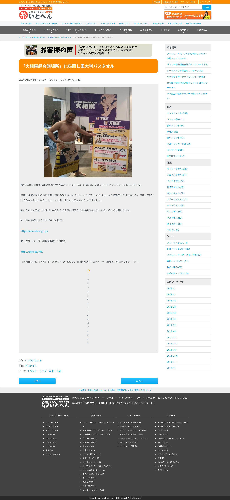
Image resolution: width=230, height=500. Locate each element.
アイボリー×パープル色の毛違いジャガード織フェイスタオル (187, 56)
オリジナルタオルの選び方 (47, 23)
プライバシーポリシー (188, 2)
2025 (171, 288)
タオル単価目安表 (175, 23)
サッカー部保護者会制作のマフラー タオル (187, 64)
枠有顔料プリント (90, 442)
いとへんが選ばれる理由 (72, 23)
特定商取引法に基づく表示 (128, 390)
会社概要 (156, 2)
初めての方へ (26, 23)
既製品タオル (88, 481)
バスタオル (31, 365)
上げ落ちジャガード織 (92, 462)
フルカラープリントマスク (94, 489)
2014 (172, 355)
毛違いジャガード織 (178, 143)
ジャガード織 (175, 149)
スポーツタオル (176, 199)
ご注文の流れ (91, 23)
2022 (171, 306)
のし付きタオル (89, 478)
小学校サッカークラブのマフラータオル (186, 76)
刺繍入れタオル (89, 486)
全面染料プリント (90, 438)
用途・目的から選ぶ (76, 30)
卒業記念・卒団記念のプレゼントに (134, 438)
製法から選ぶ (29, 30)
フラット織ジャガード (92, 454)
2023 (171, 300)
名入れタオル (175, 193)
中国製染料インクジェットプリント (97, 430)
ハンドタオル (175, 205)
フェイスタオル (176, 174)
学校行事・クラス (178, 273)
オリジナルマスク (53, 454)
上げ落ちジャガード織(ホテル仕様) (97, 466)
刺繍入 (172, 131)
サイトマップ (205, 2)
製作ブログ (183, 30)
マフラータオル (177, 168)
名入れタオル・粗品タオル (94, 474)
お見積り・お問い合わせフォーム (92, 390)
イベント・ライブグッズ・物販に (133, 430)
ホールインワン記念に (129, 442)
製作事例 (165, 30)
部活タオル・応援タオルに (131, 422)
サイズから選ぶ (51, 30)
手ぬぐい (173, 230)
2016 (171, 343)
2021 (171, 312)
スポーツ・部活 (177, 242)
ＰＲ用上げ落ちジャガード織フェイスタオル (187, 96)
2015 (171, 349)
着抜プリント (88, 446)
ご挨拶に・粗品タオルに (130, 426)
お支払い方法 (158, 23)
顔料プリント (175, 125)
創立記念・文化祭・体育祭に (132, 434)
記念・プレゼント (178, 248)
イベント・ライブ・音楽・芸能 (44, 371)
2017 (171, 337)
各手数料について (141, 23)
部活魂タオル (175, 187)
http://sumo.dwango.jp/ (34, 231)
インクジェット (64, 37)
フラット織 (175, 119)
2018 (171, 331)
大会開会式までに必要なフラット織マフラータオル (187, 85)
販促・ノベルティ (177, 260)
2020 (171, 318)
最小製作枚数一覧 (193, 23)
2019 (171, 324)
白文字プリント (176, 156)
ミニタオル (174, 211)
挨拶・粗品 (174, 267)
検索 (207, 7)
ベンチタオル (175, 180)
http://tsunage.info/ (32, 251)
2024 (171, 294)
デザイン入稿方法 (108, 23)
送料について (124, 23)
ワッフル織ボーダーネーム (94, 470)
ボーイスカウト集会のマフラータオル (185, 70)
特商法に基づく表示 (170, 2)
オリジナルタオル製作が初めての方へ (173, 422)
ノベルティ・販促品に (129, 446)
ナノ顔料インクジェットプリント (96, 434)
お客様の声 (201, 30)
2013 (171, 361)
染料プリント (175, 137)
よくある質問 (146, 30)
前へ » (139, 381)
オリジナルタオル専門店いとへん (32, 37)
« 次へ (37, 381)
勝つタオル (174, 223)
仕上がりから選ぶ (102, 30)
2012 (171, 367)
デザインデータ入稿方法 (167, 454)
